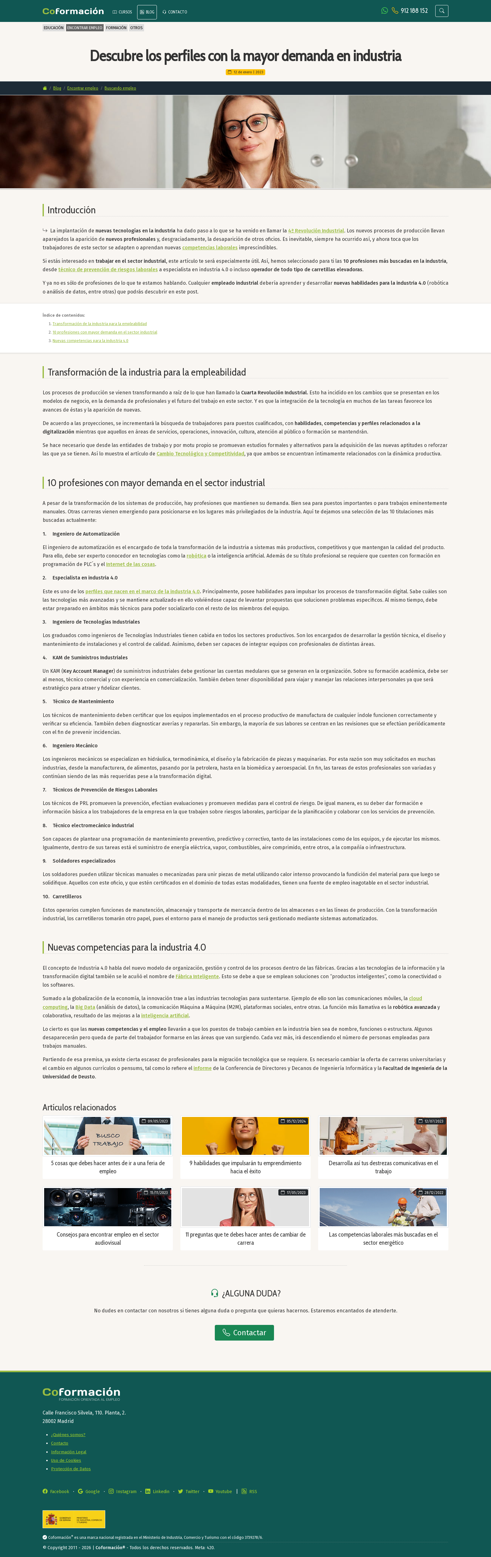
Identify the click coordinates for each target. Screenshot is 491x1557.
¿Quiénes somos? (68, 1434)
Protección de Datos (71, 1468)
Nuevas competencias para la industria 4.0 (90, 340)
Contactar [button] (244, 1332)
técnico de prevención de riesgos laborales (108, 269)
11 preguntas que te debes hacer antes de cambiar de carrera (246, 1238)
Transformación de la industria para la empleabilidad (100, 323)
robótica (196, 556)
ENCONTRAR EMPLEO (84, 27)
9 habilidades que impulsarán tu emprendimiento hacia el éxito (245, 1167)
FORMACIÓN (116, 27)
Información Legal (68, 1452)
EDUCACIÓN (54, 27)
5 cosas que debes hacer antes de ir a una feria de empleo (108, 1167)
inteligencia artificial (165, 1016)
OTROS (136, 27)
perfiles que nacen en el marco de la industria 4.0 (142, 591)
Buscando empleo (120, 88)
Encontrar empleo (82, 88)
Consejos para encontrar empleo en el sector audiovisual (108, 1238)
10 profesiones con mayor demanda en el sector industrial (105, 332)
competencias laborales (210, 248)
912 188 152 (414, 10)
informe (203, 1068)
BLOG (147, 12)
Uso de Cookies (66, 1460)
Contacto (59, 1443)
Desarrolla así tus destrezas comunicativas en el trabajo (383, 1167)
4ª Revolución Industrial (316, 231)
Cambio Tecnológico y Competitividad (200, 454)
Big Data (85, 1007)
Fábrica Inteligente (197, 976)
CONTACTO (174, 12)
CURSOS (122, 12)
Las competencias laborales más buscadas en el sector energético (383, 1238)
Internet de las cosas (130, 564)
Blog (57, 88)
